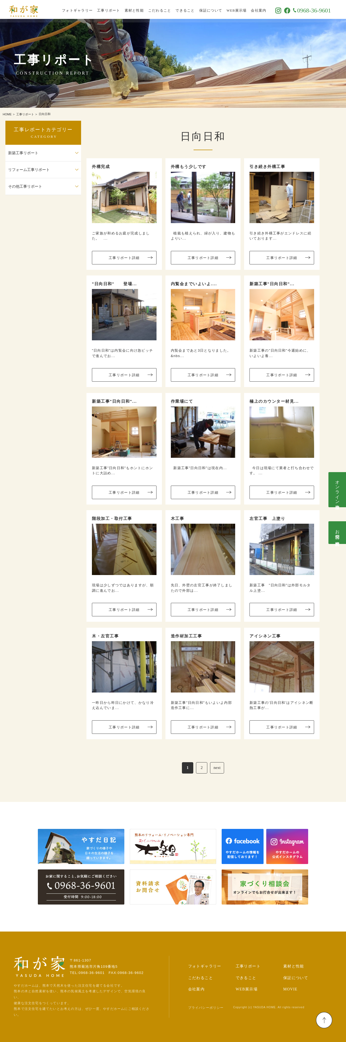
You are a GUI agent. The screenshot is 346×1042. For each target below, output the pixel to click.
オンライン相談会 (337, 490)
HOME (7, 114)
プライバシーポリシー (206, 1008)
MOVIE (290, 989)
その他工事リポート (25, 186)
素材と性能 (140, 9)
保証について (217, 9)
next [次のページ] (217, 767)
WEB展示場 (243, 9)
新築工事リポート (23, 153)
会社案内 (265, 9)
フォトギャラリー (83, 9)
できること (191, 9)
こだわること (166, 9)
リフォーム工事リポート (29, 170)
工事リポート (115, 9)
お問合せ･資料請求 (337, 533)
